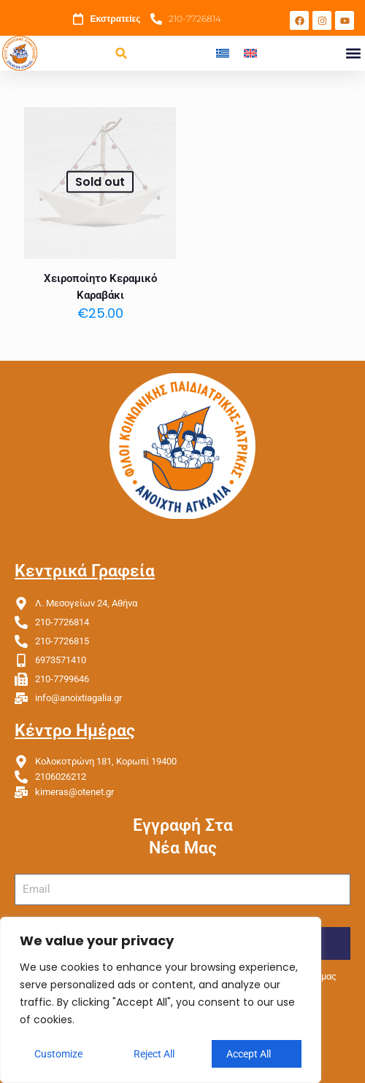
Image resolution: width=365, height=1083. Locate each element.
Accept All (248, 1054)
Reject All (154, 1054)
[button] (121, 53)
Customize (58, 1054)
